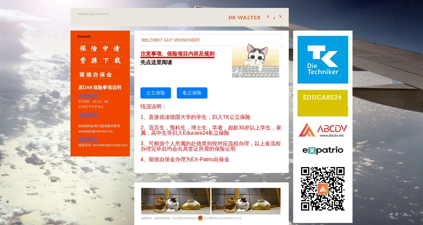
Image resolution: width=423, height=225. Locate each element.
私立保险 (192, 92)
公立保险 (155, 92)
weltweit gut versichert (93, 14)
